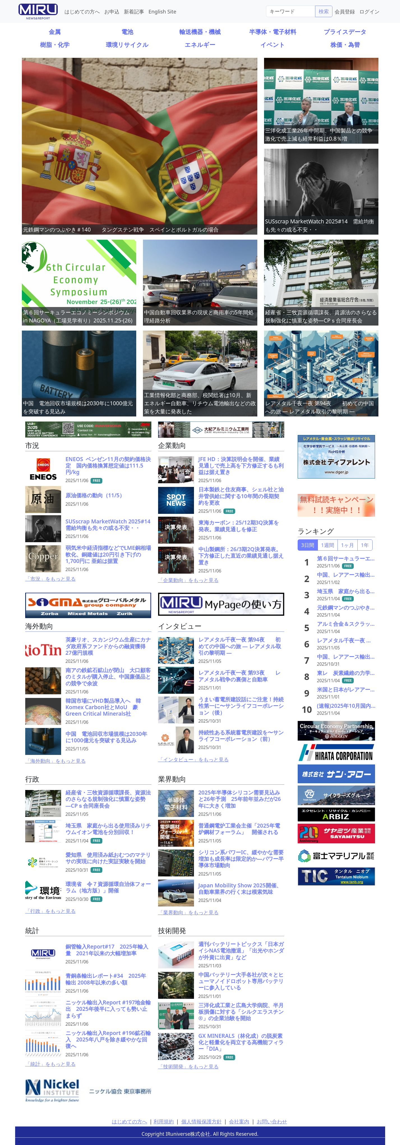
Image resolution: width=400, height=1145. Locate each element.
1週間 (327, 545)
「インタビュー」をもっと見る (193, 759)
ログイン (369, 11)
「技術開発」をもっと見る (188, 1066)
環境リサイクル (127, 44)
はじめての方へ (82, 11)
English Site (162, 11)
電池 (127, 32)
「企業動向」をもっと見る (188, 580)
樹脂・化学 (55, 44)
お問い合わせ (272, 1121)
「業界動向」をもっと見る (188, 912)
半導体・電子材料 (272, 32)
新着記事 (134, 11)
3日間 (307, 545)
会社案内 (239, 1121)
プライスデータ (345, 32)
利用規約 (164, 1121)
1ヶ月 (347, 545)
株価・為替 (345, 44)
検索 (324, 11)
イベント (272, 44)
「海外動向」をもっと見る (55, 760)
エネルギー (200, 44)
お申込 (111, 11)
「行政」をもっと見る (50, 911)
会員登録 (345, 11)
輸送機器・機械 (200, 32)
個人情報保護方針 (201, 1121)
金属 (55, 32)
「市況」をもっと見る (50, 578)
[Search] (290, 11)
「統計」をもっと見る (50, 1064)
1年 (365, 545)
